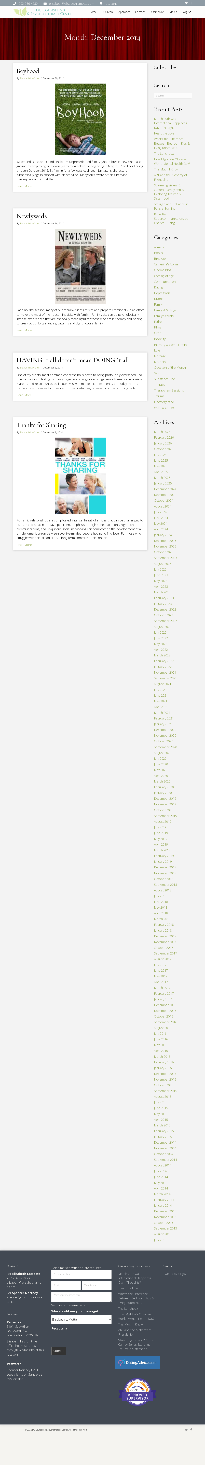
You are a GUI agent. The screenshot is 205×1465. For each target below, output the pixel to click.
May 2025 (160, 466)
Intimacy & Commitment (170, 345)
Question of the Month (170, 367)
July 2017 (160, 965)
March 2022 (162, 655)
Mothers (160, 362)
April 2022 (161, 650)
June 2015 (161, 1108)
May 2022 (160, 644)
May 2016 (160, 1045)
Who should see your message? (75, 1311)
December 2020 (165, 730)
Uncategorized (164, 402)
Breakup (160, 259)
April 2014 (161, 1188)
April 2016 (161, 1051)
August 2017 (162, 959)
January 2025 (163, 483)
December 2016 (165, 1005)
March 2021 (162, 713)
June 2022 (161, 638)
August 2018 (162, 890)
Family (158, 304)
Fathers (159, 322)
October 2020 (163, 741)
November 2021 (165, 672)
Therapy (159, 385)
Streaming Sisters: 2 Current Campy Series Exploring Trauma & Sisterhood (137, 1344)
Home (93, 12)
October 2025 (163, 449)
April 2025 (161, 472)
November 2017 (165, 942)
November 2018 (165, 873)
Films (157, 327)
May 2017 (160, 976)
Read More (24, 186)
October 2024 (163, 500)
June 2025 (161, 460)
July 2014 (160, 1171)
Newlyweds (32, 216)
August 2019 (162, 821)
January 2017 (163, 999)
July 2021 (160, 690)
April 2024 (161, 529)
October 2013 (163, 1223)
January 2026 (163, 443)
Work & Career (164, 408)
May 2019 (160, 839)
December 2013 (165, 1211)
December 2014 (165, 1142)
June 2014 (161, 1177)
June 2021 (161, 695)
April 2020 (161, 776)
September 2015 (165, 1091)
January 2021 (163, 724)
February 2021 (164, 718)
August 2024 (162, 506)
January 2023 (163, 604)
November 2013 (165, 1217)
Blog (184, 12)
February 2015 (164, 1131)
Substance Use (164, 379)
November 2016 (165, 1011)
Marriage (160, 356)
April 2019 (161, 844)
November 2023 (165, 546)
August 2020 (162, 753)
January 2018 (163, 930)
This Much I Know (166, 169)
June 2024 (161, 518)
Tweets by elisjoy (174, 1274)
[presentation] (77, 1338)
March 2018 (162, 919)
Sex (156, 373)
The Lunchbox (164, 153)
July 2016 (160, 1033)
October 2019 (163, 810)
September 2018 (165, 885)
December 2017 (165, 936)
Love (157, 350)
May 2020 (160, 770)
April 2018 (161, 913)
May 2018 (160, 907)
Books (158, 253)
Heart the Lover (164, 133)
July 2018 (160, 896)
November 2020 (165, 735)
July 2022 (160, 632)
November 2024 (165, 495)
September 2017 (165, 953)
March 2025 (162, 478)
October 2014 (163, 1154)
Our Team (108, 12)
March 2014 (162, 1194)
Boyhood (28, 71)
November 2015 (165, 1079)
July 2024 (160, 512)
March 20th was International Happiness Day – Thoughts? (170, 123)
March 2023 (162, 592)
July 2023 (160, 569)
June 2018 (161, 902)
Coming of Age (164, 276)
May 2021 (160, 701)
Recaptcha (59, 1328)
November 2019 (165, 804)
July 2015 (160, 1102)
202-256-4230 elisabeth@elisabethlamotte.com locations (65, 4)
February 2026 (164, 437)
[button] (189, 12)
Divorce (159, 299)
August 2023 (162, 563)
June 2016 (161, 1039)
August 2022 (162, 627)
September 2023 (165, 558)
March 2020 (162, 781)
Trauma (159, 396)
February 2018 (164, 925)
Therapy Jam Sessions (169, 390)
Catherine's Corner (167, 264)
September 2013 (165, 1228)
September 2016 (165, 1022)
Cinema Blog (162, 270)
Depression (162, 293)
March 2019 (162, 850)
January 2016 (163, 1068)
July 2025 (160, 455)
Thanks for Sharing (41, 425)
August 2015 (162, 1097)
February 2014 (164, 1200)
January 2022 (163, 667)
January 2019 (163, 862)
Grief (157, 333)
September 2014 (165, 1160)
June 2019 (161, 833)
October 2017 (163, 948)
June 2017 (161, 970)
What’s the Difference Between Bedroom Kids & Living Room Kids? (172, 143)
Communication (165, 282)
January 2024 (163, 535)
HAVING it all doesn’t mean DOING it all (73, 360)
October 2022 (163, 615)
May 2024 (160, 523)
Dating (158, 287)
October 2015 (163, 1085)
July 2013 (160, 1240)
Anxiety (159, 247)
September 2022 (165, 621)
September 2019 (165, 816)
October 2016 (163, 1016)
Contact (140, 12)
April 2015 (161, 1120)
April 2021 (161, 707)
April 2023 (161, 586)
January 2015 (163, 1137)
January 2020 (163, 793)
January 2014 (163, 1205)
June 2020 (161, 764)
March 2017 (162, 988)
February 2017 (164, 993)
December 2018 (165, 867)
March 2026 (162, 432)
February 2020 (164, 787)
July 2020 (160, 758)
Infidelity (160, 339)
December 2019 (165, 798)
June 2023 (161, 575)
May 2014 (160, 1183)
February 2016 (164, 1062)
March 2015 (162, 1125)
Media (173, 12)
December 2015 (165, 1074)
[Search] (173, 96)
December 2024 (165, 489)
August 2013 (162, 1234)
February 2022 (164, 661)
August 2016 (162, 1028)
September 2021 (165, 678)
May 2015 (160, 1114)
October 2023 (163, 552)
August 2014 (162, 1165)
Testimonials (157, 12)
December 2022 (165, 609)
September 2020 (165, 747)
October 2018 (163, 879)
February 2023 (164, 598)
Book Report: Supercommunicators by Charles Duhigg (171, 218)
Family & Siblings (165, 310)
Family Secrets (164, 316)
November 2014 (165, 1148)
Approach (124, 12)
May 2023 (160, 581)
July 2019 (160, 827)
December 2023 (165, 541)
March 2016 (162, 1056)
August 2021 (162, 684)
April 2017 (161, 982)
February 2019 (164, 856)
